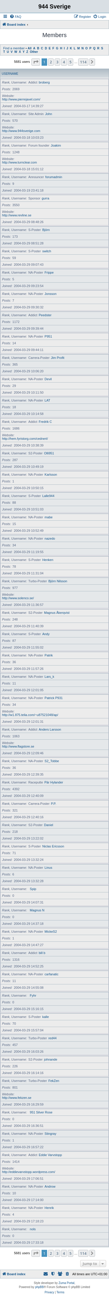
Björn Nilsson (57, 581)
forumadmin (53, 177)
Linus (48, 867)
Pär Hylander (53, 782)
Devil (47, 379)
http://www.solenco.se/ (18, 598)
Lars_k (49, 676)
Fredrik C (45, 421)
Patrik (48, 655)
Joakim (56, 145)
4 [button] (64, 62)
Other (34, 51)
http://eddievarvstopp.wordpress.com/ (28, 1172)
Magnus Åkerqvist (56, 612)
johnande (50, 1059)
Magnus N (37, 910)
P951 (48, 336)
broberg (44, 82)
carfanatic (51, 974)
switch (46, 251)
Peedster (45, 315)
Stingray (50, 1133)
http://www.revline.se (16, 215)
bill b (42, 953)
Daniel (48, 825)
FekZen (53, 1080)
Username (10, 73)
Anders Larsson (50, 729)
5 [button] (70, 62)
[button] (35, 61)
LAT (47, 400)
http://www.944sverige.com (21, 131)
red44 (52, 1038)
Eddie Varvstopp (50, 1155)
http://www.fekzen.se (16, 1097)
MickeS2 (50, 931)
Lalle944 (48, 496)
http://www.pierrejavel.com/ (21, 99)
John (48, 114)
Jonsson (50, 294)
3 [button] (57, 62)
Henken (47, 560)
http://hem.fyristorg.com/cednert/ (25, 438)
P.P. (53, 803)
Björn (46, 230)
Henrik (49, 1208)
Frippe (48, 272)
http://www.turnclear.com (19, 162)
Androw (49, 1186)
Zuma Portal (66, 1283)
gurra (45, 198)
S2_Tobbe (51, 761)
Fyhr (33, 995)
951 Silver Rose (41, 1112)
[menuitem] (15, 16)
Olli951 (49, 453)
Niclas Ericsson (53, 846)
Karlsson (50, 474)
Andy (45, 634)
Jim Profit (57, 357)
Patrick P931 (53, 698)
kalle (45, 1017)
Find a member (14, 48)
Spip (33, 889)
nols (33, 1229)
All (29, 48)
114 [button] (83, 62)
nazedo (49, 538)
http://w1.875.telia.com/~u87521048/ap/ (30, 715)
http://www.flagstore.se (18, 746)
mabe (48, 517)
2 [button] (51, 62)
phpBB (39, 1287)
